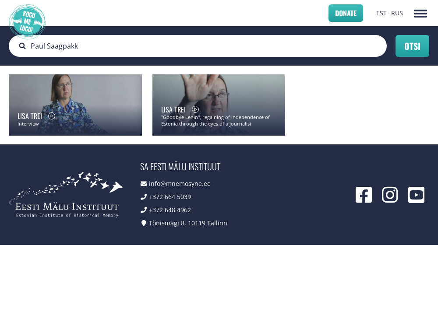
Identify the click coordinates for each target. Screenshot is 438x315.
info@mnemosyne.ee (180, 183)
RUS (397, 13)
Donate (346, 13)
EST (381, 13)
